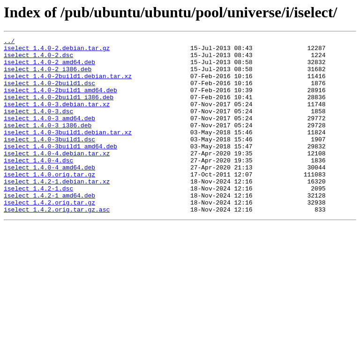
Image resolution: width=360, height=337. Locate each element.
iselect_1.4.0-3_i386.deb (47, 143)
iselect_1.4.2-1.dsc (38, 219)
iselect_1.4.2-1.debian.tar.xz (57, 210)
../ (9, 42)
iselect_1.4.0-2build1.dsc (49, 92)
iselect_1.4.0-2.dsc (38, 59)
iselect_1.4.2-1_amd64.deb (49, 227)
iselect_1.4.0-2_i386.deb (47, 76)
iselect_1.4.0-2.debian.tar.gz (57, 50)
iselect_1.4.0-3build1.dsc (49, 160)
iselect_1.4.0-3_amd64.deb (49, 135)
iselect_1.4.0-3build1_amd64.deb (60, 168)
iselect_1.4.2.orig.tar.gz (49, 236)
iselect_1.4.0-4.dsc (38, 185)
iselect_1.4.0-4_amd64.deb (49, 194)
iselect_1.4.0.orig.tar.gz (49, 202)
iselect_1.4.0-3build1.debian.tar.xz (68, 151)
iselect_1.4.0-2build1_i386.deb (58, 109)
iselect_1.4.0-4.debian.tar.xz (57, 177)
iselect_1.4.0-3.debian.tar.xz (57, 118)
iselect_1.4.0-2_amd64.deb (49, 67)
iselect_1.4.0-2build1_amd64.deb (60, 101)
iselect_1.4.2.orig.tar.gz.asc (57, 244)
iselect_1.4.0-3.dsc (38, 126)
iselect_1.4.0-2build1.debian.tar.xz (68, 84)
